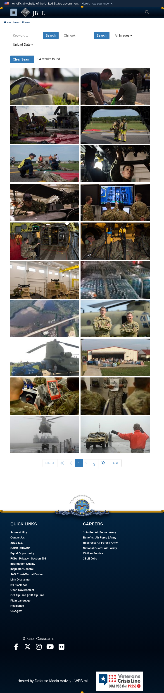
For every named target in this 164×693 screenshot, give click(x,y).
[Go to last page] (115, 463)
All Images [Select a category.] (123, 35)
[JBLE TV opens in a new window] (50, 648)
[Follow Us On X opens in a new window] (27, 648)
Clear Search (22, 59)
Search (51, 35)
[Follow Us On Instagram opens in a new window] (38, 648)
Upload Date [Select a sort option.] (23, 44)
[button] (97, 3)
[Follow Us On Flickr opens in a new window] (61, 648)
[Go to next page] (94, 464)
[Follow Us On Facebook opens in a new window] (16, 648)
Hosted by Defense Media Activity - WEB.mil (52, 681)
